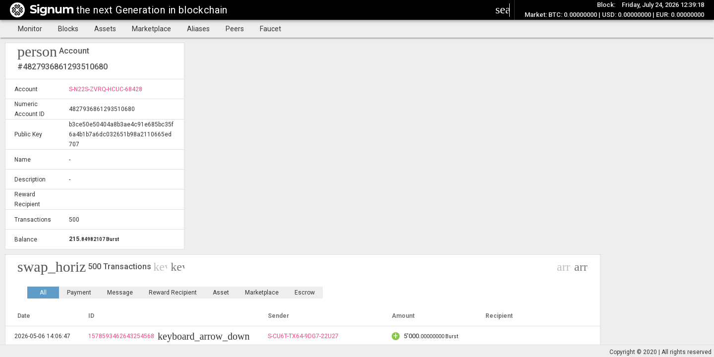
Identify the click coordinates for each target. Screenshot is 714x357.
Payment (79, 292)
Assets (105, 29)
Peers (235, 29)
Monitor (30, 29)
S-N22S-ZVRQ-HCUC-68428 (105, 89)
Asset (221, 292)
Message (120, 292)
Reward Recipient (173, 292)
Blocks (68, 29)
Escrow (305, 292)
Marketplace (151, 29)
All (43, 292)
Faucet (270, 29)
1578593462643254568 (121, 336)
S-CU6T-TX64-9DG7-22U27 (303, 336)
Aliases (198, 29)
